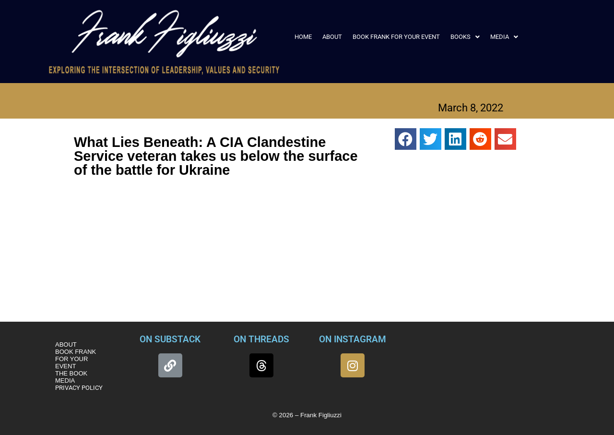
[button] (465, 36)
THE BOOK (71, 373)
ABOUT (332, 36)
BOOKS (465, 36)
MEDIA (504, 36)
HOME (303, 36)
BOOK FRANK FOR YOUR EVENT (396, 36)
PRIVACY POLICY (79, 387)
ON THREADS (261, 339)
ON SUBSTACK (170, 339)
